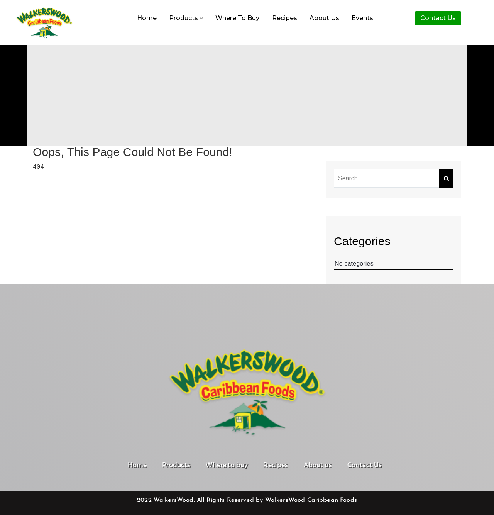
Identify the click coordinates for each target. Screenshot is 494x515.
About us (324, 18)
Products (186, 18)
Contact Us (438, 18)
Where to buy (237, 18)
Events (362, 18)
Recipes (284, 18)
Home (147, 18)
